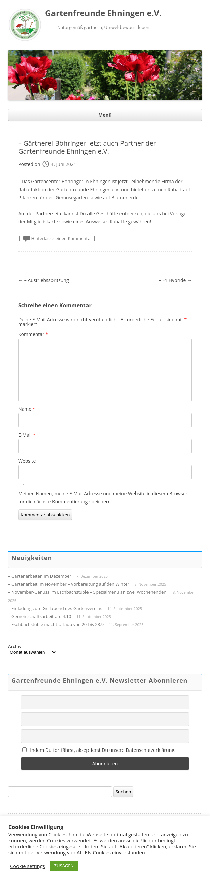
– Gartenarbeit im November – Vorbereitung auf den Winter (68, 584)
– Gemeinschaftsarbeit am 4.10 (39, 616)
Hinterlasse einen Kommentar (61, 238)
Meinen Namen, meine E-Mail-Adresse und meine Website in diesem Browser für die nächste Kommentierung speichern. (102, 497)
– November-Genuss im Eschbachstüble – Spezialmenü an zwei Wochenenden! (88, 592)
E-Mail (26, 435)
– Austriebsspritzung (43, 280)
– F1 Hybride (175, 280)
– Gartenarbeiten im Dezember (39, 576)
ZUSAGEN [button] (64, 866)
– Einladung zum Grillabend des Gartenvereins (55, 608)
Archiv (15, 646)
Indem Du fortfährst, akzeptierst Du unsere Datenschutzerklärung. (99, 750)
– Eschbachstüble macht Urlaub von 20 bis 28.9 (56, 624)
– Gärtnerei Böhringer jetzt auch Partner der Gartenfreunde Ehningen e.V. (87, 147)
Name (26, 409)
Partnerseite (49, 213)
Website (27, 461)
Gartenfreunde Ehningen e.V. (103, 13)
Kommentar (33, 334)
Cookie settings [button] (27, 866)
